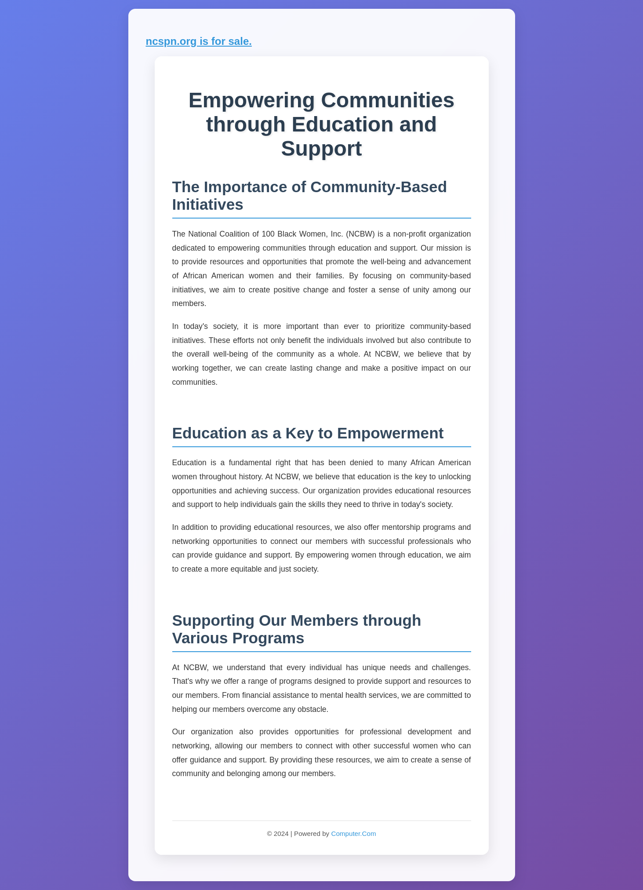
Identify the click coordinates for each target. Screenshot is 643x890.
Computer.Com (353, 833)
